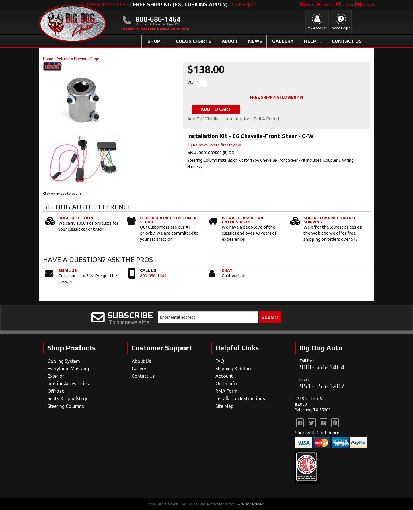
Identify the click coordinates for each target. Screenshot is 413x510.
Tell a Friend (266, 119)
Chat (227, 270)
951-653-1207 (322, 386)
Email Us (67, 270)
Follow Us (324, 4)
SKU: (193, 152)
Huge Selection (75, 218)
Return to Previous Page (78, 59)
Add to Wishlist (203, 119)
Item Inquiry (237, 119)
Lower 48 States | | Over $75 (169, 4)
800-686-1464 (153, 275)
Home (48, 59)
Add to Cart (216, 109)
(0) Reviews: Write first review (214, 145)
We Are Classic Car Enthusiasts (242, 220)
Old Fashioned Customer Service (168, 220)
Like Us (306, 4)
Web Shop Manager (251, 503)
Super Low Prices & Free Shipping (330, 220)
